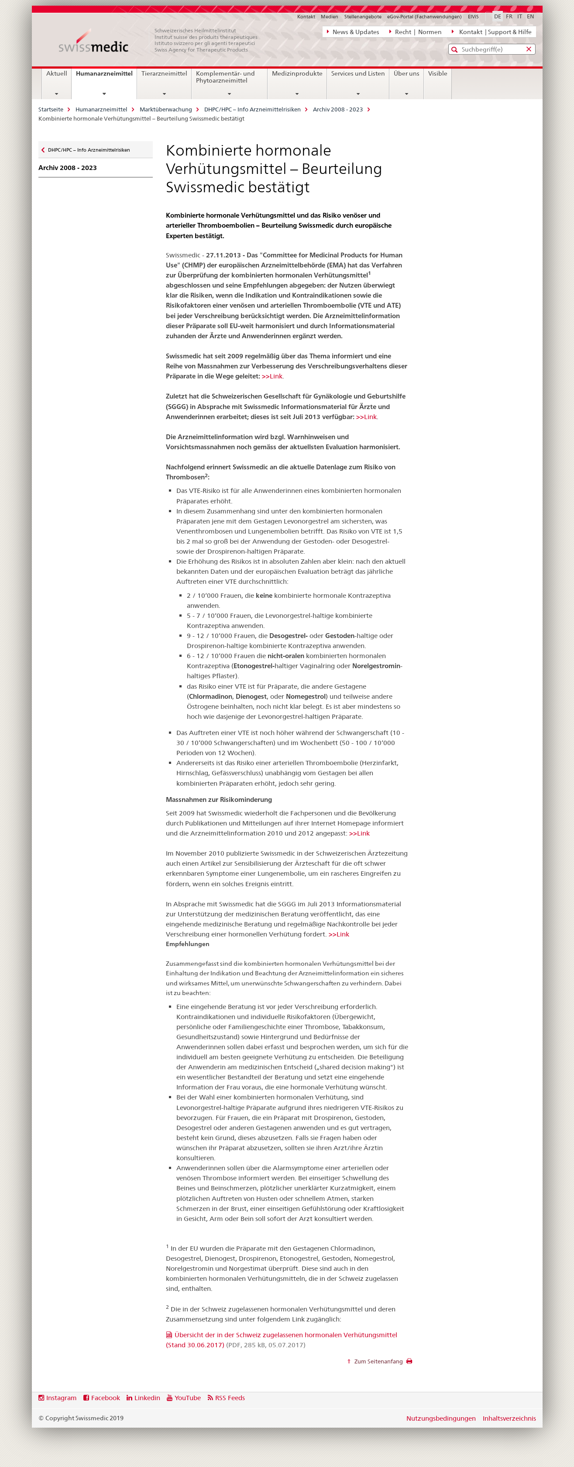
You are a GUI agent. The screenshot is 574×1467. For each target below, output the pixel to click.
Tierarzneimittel (164, 73)
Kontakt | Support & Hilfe (491, 31)
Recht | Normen (415, 31)
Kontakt (306, 17)
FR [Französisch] (509, 16)
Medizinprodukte (297, 73)
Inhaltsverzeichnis (509, 1418)
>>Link (272, 376)
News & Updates (353, 31)
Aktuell (56, 73)
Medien (329, 17)
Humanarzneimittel (106, 76)
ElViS (473, 17)
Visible (437, 73)
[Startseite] (162, 40)
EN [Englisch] (530, 16)
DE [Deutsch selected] (497, 16)
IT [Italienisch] (519, 16)
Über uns (406, 73)
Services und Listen (358, 73)
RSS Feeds (230, 1398)
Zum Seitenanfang (378, 1361)
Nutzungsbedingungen (441, 1418)
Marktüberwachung (166, 109)
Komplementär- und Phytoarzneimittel (225, 77)
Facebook (105, 1398)
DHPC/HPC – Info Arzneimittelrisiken (252, 109)
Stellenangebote (363, 17)
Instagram (61, 1398)
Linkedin (147, 1398)
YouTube (188, 1398)
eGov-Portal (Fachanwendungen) (424, 17)
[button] (455, 49)
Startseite (50, 109)
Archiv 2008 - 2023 (338, 109)
